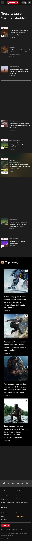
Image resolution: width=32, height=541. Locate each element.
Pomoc (18, 496)
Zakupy (18, 513)
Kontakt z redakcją (22, 502)
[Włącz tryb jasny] (24, 2)
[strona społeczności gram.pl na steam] (23, 483)
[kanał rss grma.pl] (27, 483)
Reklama (19, 499)
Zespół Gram (5, 496)
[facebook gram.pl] (9, 483)
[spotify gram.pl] (18, 483)
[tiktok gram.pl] (4, 483)
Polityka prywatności (7, 502)
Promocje (4, 519)
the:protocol (20, 516)
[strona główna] (13, 2)
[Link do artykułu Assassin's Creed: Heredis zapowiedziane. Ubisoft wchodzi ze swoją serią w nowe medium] (16, 334)
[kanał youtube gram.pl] (13, 483)
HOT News (4, 513)
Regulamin (4, 499)
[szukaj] (2, 2)
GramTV (3, 516)
